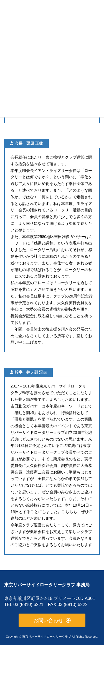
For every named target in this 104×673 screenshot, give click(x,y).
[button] (52, 620)
